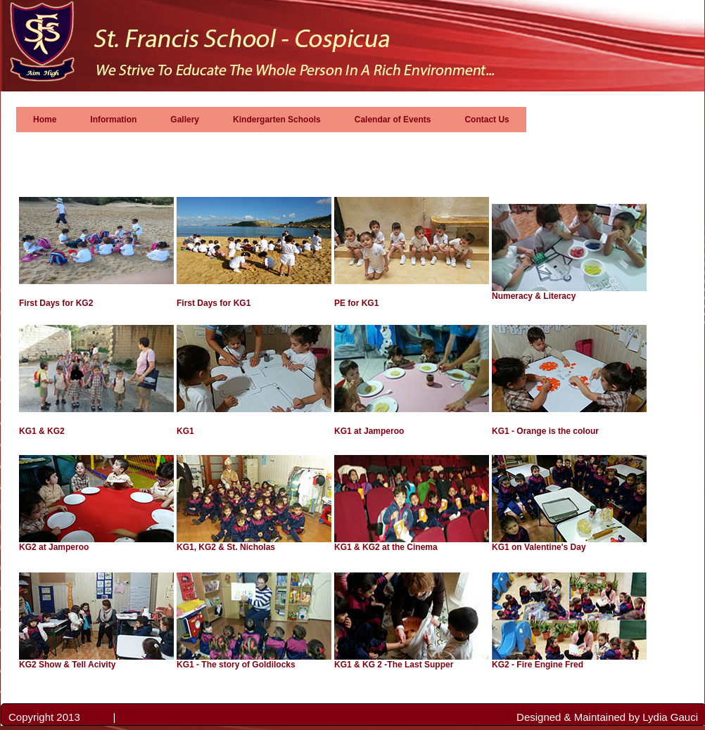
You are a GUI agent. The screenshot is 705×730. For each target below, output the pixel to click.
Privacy (98, 718)
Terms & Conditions (155, 718)
